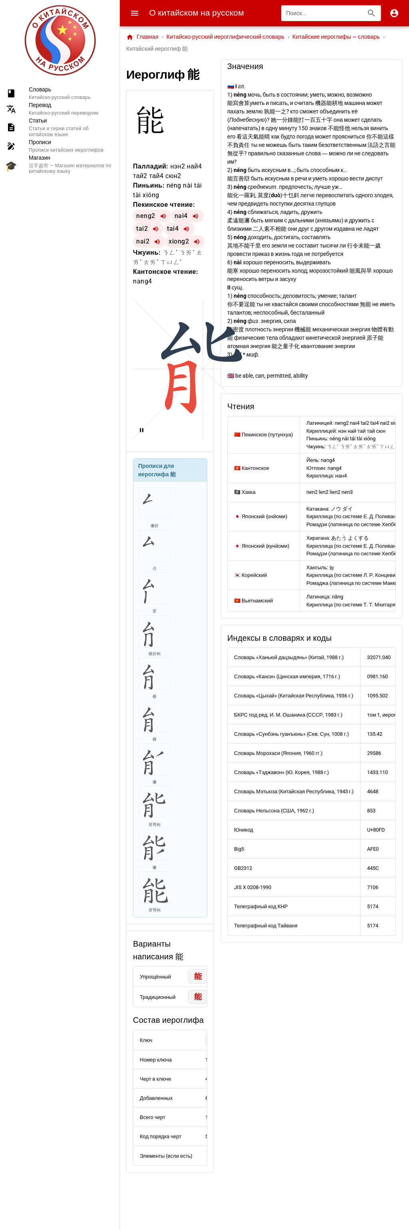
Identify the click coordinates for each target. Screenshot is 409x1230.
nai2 (142, 241)
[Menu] (134, 13)
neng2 (145, 216)
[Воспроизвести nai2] (157, 241)
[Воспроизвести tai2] (156, 229)
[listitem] (59, 93)
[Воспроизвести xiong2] (197, 241)
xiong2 (179, 241)
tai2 (142, 228)
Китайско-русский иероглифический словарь (225, 37)
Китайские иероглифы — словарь (336, 37)
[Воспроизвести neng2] (163, 216)
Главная (142, 37)
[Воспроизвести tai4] (186, 229)
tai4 (173, 228)
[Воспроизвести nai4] (196, 216)
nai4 (181, 216)
